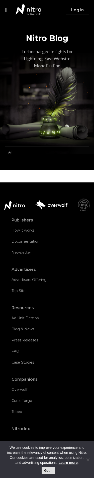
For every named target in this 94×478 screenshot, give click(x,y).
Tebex (17, 411)
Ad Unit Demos (25, 318)
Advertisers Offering (29, 279)
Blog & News (23, 329)
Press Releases (25, 340)
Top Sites (19, 291)
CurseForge (22, 400)
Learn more (67, 463)
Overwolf (19, 389)
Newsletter (21, 252)
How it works (23, 230)
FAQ (15, 351)
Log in (77, 10)
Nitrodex (21, 428)
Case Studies (23, 362)
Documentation (26, 241)
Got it (48, 470)
